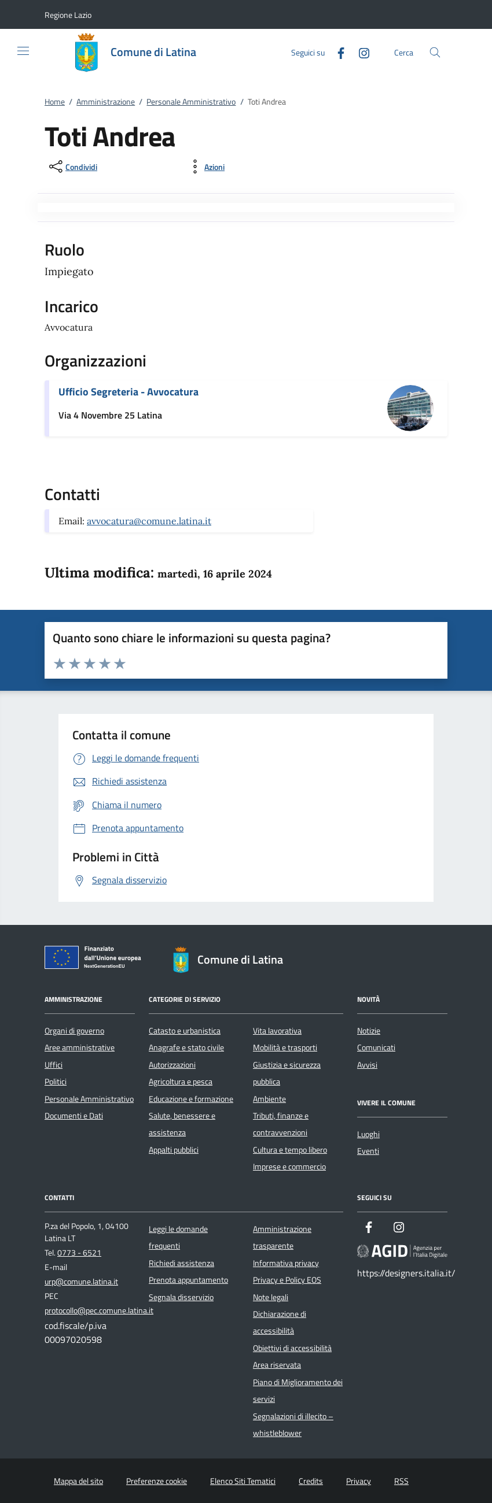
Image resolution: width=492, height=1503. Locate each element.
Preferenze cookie (156, 1481)
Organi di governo (74, 1030)
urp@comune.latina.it (81, 1281)
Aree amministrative (80, 1047)
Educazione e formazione (191, 1099)
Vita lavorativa (277, 1030)
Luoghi (368, 1134)
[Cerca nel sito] (435, 52)
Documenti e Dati (74, 1115)
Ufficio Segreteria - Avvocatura (128, 391)
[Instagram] (359, 52)
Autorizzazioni (172, 1064)
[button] (68, 14)
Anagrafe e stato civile (186, 1047)
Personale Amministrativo (191, 101)
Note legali (270, 1297)
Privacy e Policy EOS (287, 1280)
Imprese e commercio (289, 1166)
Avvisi (367, 1064)
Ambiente (269, 1099)
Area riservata (277, 1364)
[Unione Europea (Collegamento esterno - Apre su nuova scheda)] (96, 959)
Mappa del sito (78, 1481)
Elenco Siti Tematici (243, 1481)
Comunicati (376, 1047)
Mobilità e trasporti (285, 1047)
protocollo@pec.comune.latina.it (99, 1310)
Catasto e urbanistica (185, 1030)
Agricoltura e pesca (180, 1081)
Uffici (54, 1064)
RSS (401, 1481)
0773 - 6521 (79, 1252)
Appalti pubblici (174, 1149)
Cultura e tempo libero (290, 1149)
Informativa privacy (286, 1263)
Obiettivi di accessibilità (292, 1348)
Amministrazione (105, 101)
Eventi (368, 1151)
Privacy (358, 1481)
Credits (311, 1481)
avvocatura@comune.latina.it (149, 521)
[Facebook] (336, 52)
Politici (56, 1081)
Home (55, 101)
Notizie (368, 1030)
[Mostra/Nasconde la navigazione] (23, 51)
